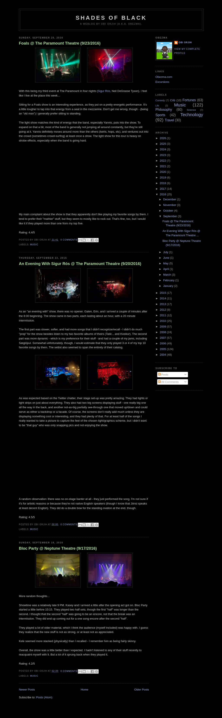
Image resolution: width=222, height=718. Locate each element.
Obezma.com (163, 77)
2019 (163, 177)
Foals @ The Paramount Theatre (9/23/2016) (60, 43)
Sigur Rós (104, 91)
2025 (163, 143)
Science (191, 109)
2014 (163, 298)
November (170, 205)
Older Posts (141, 689)
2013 (163, 304)
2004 (163, 354)
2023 (163, 155)
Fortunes (189, 100)
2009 (163, 326)
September (170, 216)
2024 (163, 149)
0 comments (68, 240)
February (169, 280)
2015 (163, 292)
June (166, 257)
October (168, 210)
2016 (163, 194)
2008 (163, 332)
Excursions (162, 82)
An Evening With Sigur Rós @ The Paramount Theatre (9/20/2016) (80, 264)
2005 (163, 349)
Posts (163, 374)
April (166, 269)
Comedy (160, 100)
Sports (160, 115)
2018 (163, 183)
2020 (163, 171)
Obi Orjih (185, 42)
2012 (163, 309)
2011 (163, 315)
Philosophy (163, 109)
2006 (163, 343)
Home (84, 689)
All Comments (168, 382)
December (170, 199)
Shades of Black (111, 17)
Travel (169, 120)
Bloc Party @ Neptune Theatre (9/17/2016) (58, 548)
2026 (163, 138)
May (166, 263)
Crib (172, 100)
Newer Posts (27, 689)
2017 (163, 188)
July (166, 252)
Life (157, 105)
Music (34, 244)
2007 (163, 337)
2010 (163, 321)
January (168, 286)
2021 (163, 166)
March (167, 274)
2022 (163, 160)
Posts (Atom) (44, 697)
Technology (191, 114)
